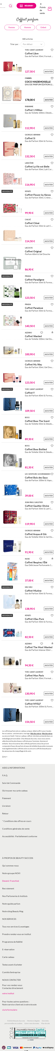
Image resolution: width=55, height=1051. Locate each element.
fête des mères (35, 733)
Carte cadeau (8, 957)
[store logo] (2, 7)
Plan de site (45, 1023)
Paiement (6, 798)
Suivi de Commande (11, 783)
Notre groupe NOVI (11, 873)
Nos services (9, 919)
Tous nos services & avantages (15, 926)
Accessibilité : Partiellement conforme (19, 836)
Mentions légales (33, 1021)
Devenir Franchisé (10, 881)
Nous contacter (11, 980)
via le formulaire (9, 1010)
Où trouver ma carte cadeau (15, 790)
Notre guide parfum (11, 903)
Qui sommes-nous (10, 865)
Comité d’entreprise (11, 972)
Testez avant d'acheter (12, 964)
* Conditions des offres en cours (16, 821)
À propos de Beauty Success (17, 858)
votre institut (8, 993)
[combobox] (11, 5)
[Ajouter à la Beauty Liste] (52, 49)
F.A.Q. (5, 775)
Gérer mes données (31, 1023)
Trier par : (14, 44)
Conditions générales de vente (15, 828)
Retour (5, 813)
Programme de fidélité (12, 942)
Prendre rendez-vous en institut (16, 934)
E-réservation (8, 949)
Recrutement (8, 888)
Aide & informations (13, 767)
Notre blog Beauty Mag (12, 911)
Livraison (6, 806)
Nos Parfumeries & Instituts (14, 896)
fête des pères (47, 733)
